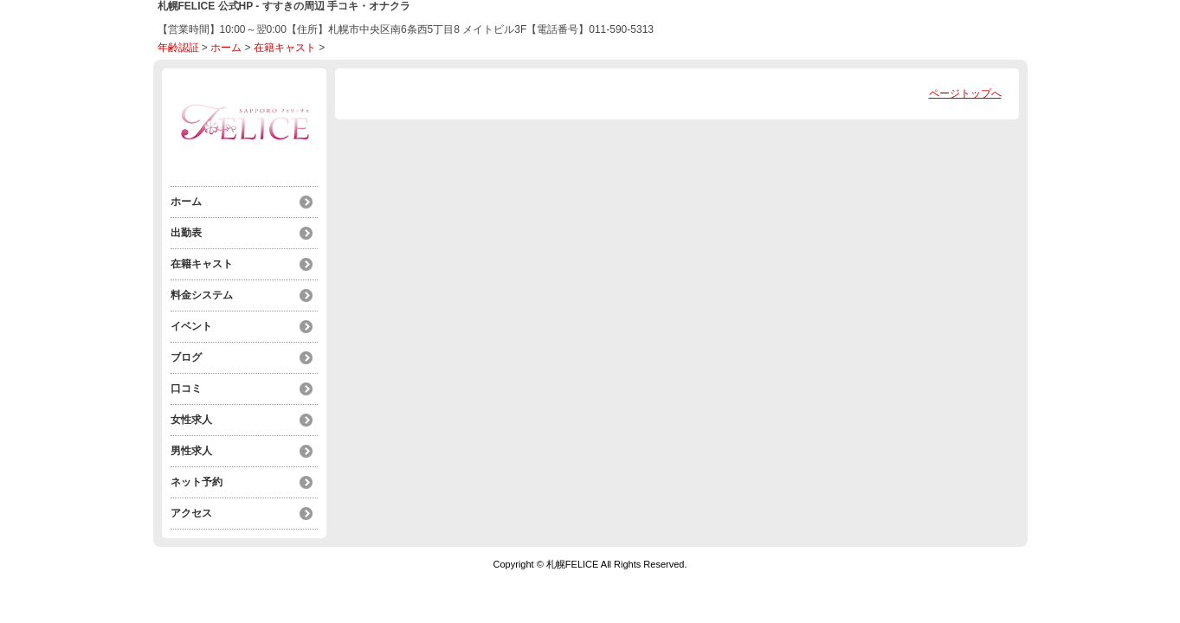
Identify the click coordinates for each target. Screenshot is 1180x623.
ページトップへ (965, 93)
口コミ (186, 388)
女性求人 (191, 420)
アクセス (191, 513)
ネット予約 (196, 482)
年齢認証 (178, 48)
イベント (191, 326)
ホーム (226, 48)
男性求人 (191, 451)
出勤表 (186, 233)
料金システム (202, 295)
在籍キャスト (285, 48)
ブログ (186, 357)
